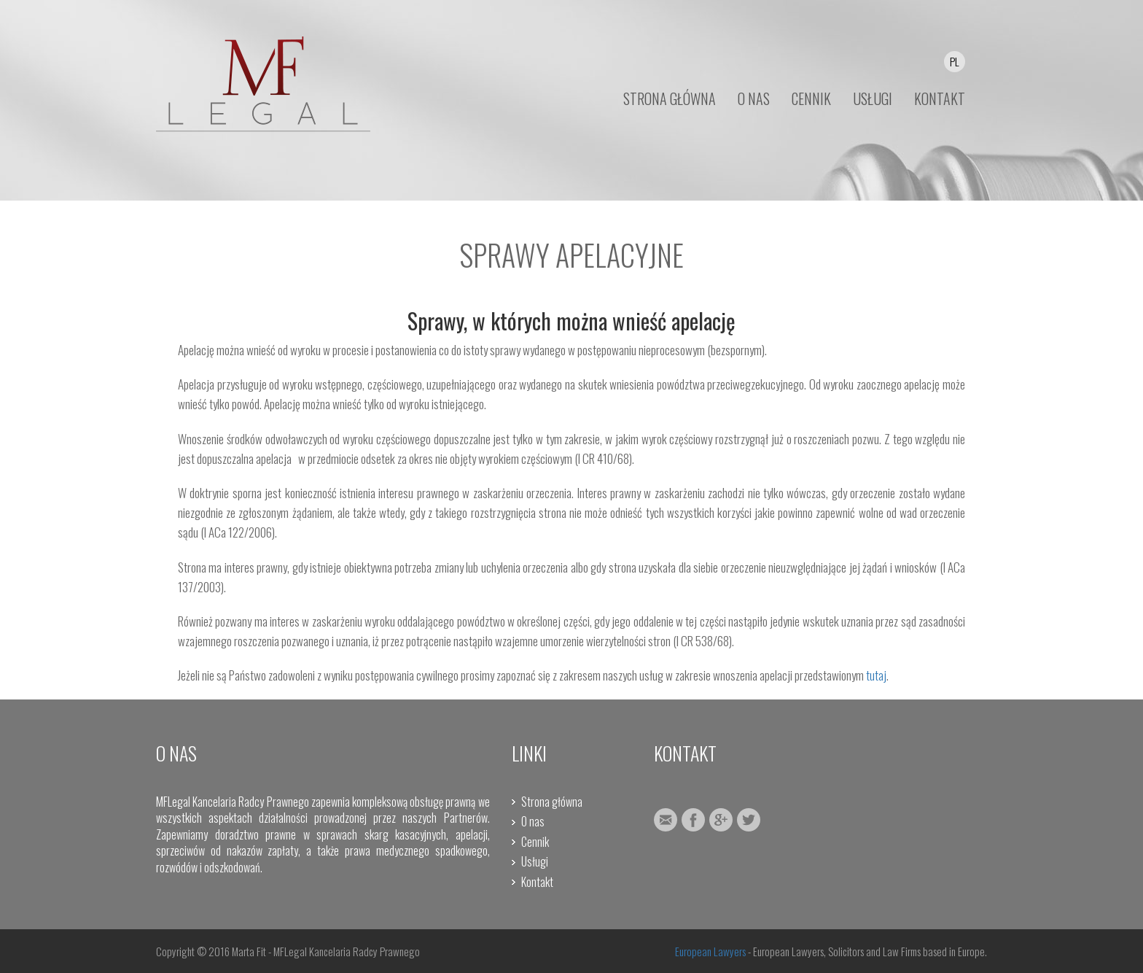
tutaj (876, 675)
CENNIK (811, 98)
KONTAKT (939, 98)
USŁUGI (872, 98)
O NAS (754, 98)
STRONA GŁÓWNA (669, 98)
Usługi (534, 861)
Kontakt (537, 882)
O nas (533, 821)
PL (954, 61)
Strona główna (551, 801)
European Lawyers (710, 951)
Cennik (535, 841)
